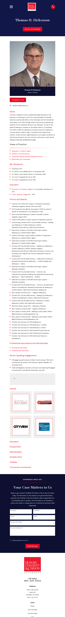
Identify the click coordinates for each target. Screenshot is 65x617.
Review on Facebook (32, 29)
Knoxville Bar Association (19, 348)
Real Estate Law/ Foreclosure (21, 159)
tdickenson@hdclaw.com (20, 106)
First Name (13, 510)
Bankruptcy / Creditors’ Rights (21, 151)
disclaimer (25, 540)
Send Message (32, 546)
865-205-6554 (32, 580)
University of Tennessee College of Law (24, 189)
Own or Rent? (15, 538)
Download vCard (18, 100)
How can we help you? (17, 528)
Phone (12, 516)
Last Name (37, 510)
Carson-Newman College (20, 194)
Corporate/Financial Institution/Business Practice (27, 156)
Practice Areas (32, 613)
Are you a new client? (16, 522)
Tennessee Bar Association (20, 350)
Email (35, 516)
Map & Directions (32, 597)
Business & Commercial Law (21, 154)
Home (32, 606)
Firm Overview (32, 610)
